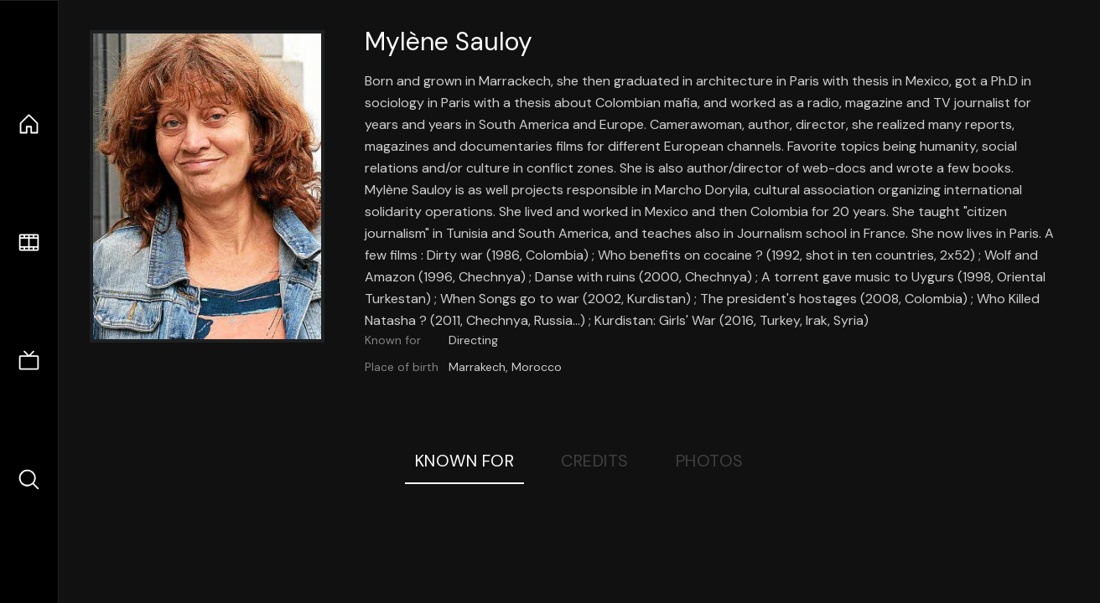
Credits (595, 461)
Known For (465, 461)
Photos (710, 461)
